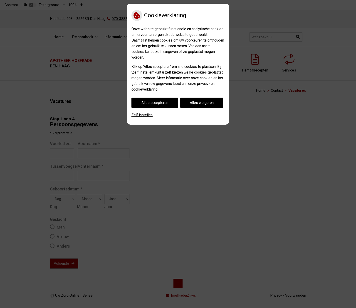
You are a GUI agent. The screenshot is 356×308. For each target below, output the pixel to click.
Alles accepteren (154, 103)
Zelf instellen (142, 115)
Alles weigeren (202, 103)
